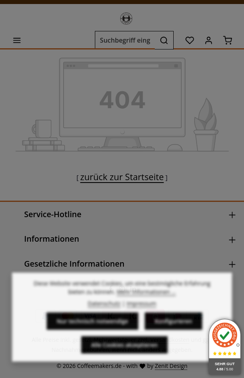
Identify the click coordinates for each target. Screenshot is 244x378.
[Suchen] (164, 40)
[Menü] (16, 40)
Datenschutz (104, 319)
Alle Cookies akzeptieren (124, 360)
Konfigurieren (173, 337)
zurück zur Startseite (122, 177)
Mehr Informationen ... (146, 307)
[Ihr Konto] (208, 40)
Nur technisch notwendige (92, 337)
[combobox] (125, 40)
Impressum (141, 319)
